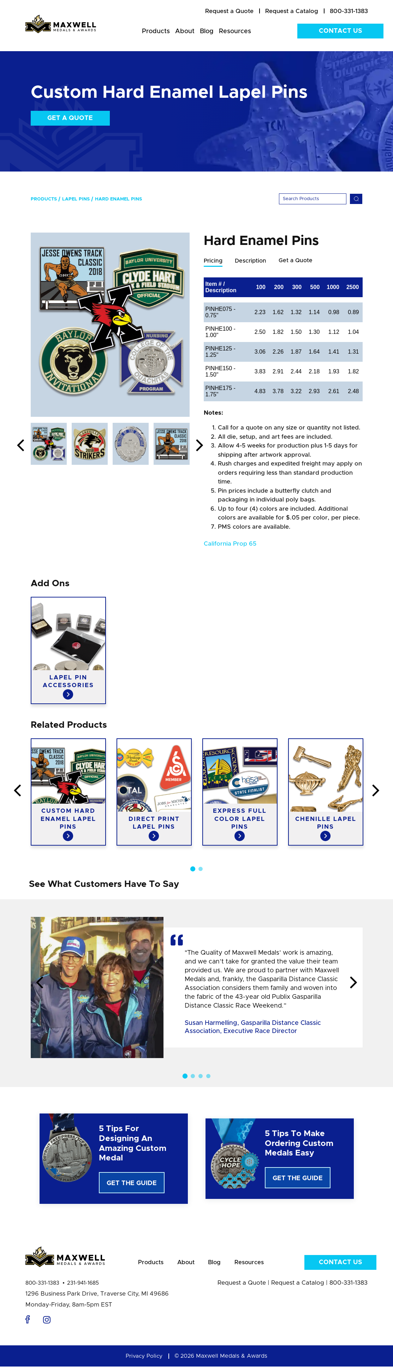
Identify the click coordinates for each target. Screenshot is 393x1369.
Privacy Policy (144, 1358)
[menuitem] (229, 11)
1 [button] (192, 869)
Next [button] (200, 446)
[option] (110, 325)
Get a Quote (70, 118)
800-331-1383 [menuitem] (349, 11)
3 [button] (200, 1076)
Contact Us (340, 31)
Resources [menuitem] (235, 31)
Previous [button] (20, 446)
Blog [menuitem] (207, 31)
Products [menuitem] (156, 31)
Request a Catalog (297, 1285)
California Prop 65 (230, 544)
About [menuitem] (185, 31)
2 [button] (200, 869)
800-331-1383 (42, 1285)
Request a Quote (242, 1285)
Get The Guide (132, 1184)
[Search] (312, 198)
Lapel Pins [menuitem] (76, 199)
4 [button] (208, 1076)
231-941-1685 (83, 1285)
